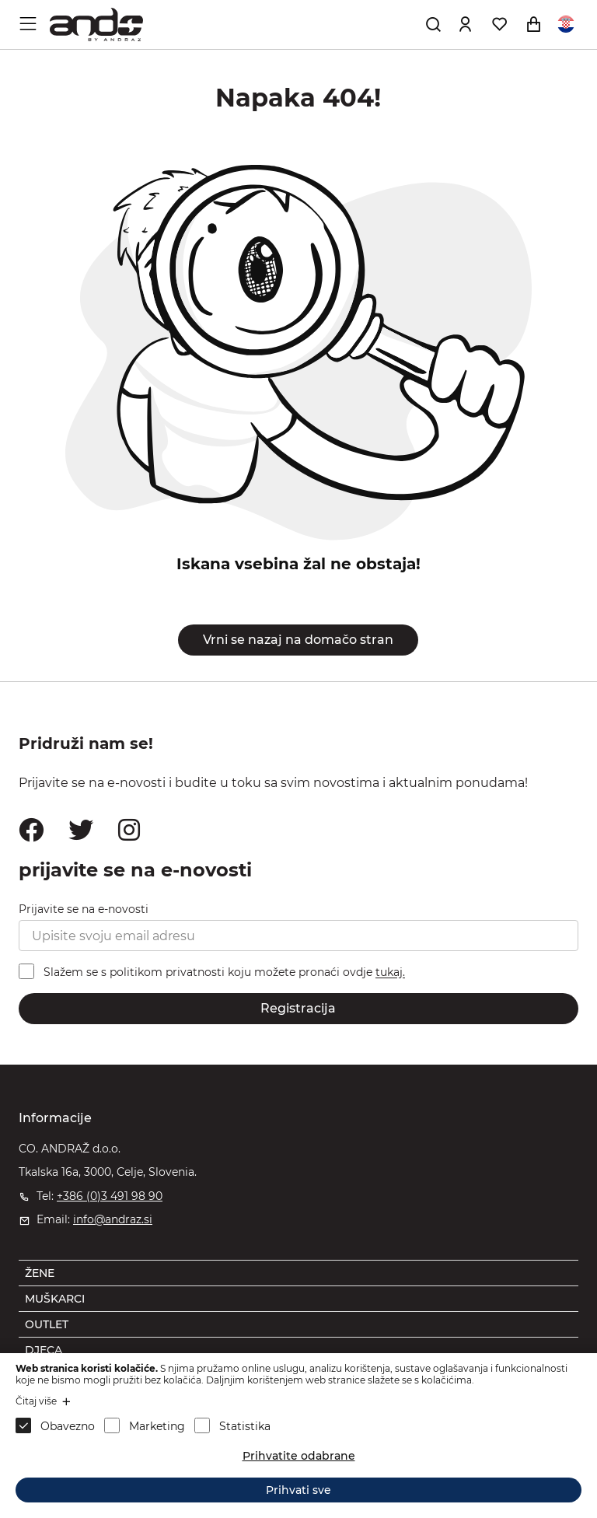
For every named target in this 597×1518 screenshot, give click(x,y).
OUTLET (46, 1324)
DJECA (43, 1350)
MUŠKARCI (55, 1299)
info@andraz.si (112, 1219)
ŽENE (39, 1273)
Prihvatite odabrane (299, 1456)
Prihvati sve (298, 1490)
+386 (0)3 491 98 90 (109, 1196)
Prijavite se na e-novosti (83, 909)
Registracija (298, 1008)
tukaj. (390, 973)
